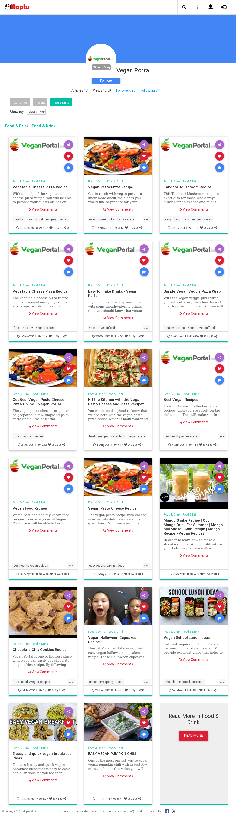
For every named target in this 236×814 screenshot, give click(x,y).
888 (193, 690)
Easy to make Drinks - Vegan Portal (112, 293)
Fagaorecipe (125, 219)
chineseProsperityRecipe (106, 682)
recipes (51, 219)
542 (118, 445)
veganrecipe (136, 436)
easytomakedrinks (101, 219)
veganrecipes (45, 327)
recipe (196, 219)
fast (177, 219)
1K (43, 690)
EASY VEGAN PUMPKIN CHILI (112, 753)
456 (118, 336)
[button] (184, 7)
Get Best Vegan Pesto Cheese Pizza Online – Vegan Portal (38, 401)
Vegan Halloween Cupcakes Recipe (112, 639)
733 (42, 445)
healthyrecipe (98, 436)
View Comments (42, 209)
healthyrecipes (175, 327)
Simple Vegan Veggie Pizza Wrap (192, 291)
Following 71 (150, 90)
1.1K (193, 228)
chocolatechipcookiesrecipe (184, 682)
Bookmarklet (80, 811)
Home (64, 811)
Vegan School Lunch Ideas (187, 637)
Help (140, 811)
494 (44, 574)
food (186, 219)
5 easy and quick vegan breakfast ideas (42, 755)
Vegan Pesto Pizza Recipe (110, 187)
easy (168, 219)
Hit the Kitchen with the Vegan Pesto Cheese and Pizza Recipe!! (116, 401)
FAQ (131, 811)
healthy (19, 219)
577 (43, 799)
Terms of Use (116, 811)
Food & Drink (61, 102)
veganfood (108, 327)
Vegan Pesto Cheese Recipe (112, 508)
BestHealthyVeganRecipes (32, 682)
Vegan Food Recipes (30, 508)
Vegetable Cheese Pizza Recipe (40, 187)
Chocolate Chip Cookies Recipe (39, 649)
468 (118, 574)
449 (42, 336)
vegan (63, 219)
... (146, 219)
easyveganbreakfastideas (106, 565)
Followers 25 (126, 90)
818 (193, 445)
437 (43, 228)
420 (118, 690)
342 (119, 228)
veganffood (207, 327)
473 (194, 574)
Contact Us (154, 811)
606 (194, 336)
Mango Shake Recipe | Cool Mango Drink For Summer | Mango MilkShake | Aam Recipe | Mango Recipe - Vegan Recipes (193, 527)
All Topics (20, 102)
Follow (106, 80)
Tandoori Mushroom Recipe (187, 187)
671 (118, 799)
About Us (98, 811)
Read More (193, 735)
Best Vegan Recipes (181, 399)
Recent (40, 102)
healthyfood (35, 219)
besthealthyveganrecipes (182, 436)
